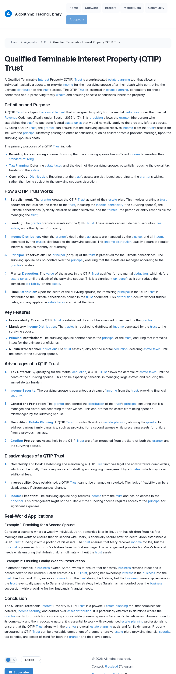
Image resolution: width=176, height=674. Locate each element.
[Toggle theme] (11, 646)
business (43, 554)
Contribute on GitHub (110, 661)
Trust (78, 66)
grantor (124, 104)
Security (28, 377)
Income (16, 223)
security (16, 382)
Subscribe (19, 659)
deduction (132, 99)
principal (29, 119)
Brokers (104, 7)
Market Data (122, 7)
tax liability (33, 270)
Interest (43, 66)
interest (127, 559)
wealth (60, 81)
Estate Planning (41, 409)
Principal (17, 241)
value (50, 260)
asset (71, 597)
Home (72, 7)
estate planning (119, 66)
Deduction (30, 260)
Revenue (11, 104)
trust (46, 76)
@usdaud (111, 653)
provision (96, 104)
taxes (78, 109)
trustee (112, 196)
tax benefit (120, 265)
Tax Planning (19, 152)
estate (69, 109)
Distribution (38, 163)
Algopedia (162, 7)
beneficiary (115, 191)
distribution (24, 76)
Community (143, 7)
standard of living (21, 145)
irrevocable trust (53, 99)
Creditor (17, 427)
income (68, 71)
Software (87, 7)
